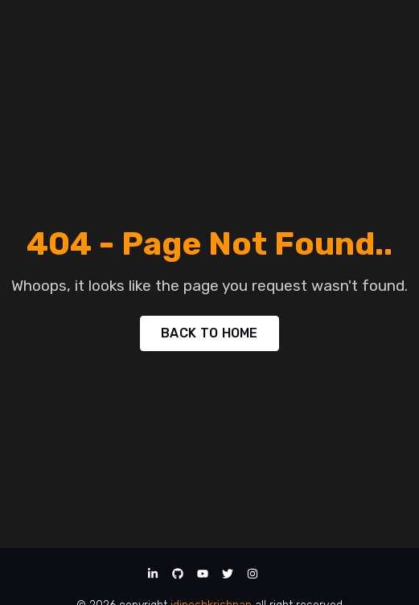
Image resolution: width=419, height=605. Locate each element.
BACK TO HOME (209, 333)
